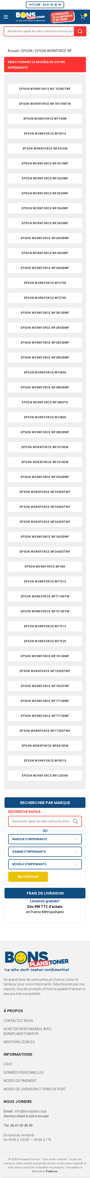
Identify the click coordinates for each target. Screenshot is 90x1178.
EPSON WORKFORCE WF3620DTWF (45, 522)
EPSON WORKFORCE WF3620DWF (45, 536)
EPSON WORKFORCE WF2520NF (45, 178)
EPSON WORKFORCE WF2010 (45, 133)
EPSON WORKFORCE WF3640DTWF (45, 551)
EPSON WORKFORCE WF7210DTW (45, 611)
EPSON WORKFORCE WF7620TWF (45, 686)
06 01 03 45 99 (21, 1125)
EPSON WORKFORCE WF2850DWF (45, 357)
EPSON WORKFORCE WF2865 (45, 417)
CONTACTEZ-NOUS (18, 1021)
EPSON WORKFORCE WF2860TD (45, 402)
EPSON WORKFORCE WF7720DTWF (45, 731)
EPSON (27, 51)
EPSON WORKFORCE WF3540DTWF (45, 507)
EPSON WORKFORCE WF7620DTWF (45, 671)
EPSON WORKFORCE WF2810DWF (45, 312)
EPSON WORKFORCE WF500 (45, 566)
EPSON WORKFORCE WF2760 (45, 298)
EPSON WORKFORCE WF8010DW (45, 745)
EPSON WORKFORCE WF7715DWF (45, 716)
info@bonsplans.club (31, 1111)
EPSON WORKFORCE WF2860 (45, 372)
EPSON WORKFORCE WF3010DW (45, 447)
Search (80, 31)
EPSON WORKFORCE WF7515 (45, 626)
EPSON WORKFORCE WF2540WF (45, 208)
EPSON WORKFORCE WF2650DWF (45, 238)
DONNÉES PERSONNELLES (24, 1072)
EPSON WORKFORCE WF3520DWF (45, 477)
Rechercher (28, 876)
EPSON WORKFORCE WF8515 (45, 760)
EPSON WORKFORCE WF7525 (45, 641)
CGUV (8, 1064)
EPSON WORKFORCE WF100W (45, 118)
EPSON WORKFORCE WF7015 (45, 581)
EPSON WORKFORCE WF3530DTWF (45, 492)
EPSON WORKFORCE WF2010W (45, 148)
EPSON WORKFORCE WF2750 (45, 283)
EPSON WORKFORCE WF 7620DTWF (45, 89)
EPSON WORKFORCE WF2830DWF (45, 327)
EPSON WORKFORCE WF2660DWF (45, 268)
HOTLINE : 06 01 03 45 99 (45, 4)
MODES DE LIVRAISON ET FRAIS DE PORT (35, 1089)
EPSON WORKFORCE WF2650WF (45, 253)
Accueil (13, 51)
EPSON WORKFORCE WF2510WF (45, 163)
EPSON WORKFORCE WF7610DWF (45, 656)
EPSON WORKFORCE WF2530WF (45, 193)
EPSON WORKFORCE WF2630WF (45, 223)
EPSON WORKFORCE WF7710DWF (45, 701)
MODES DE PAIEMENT (20, 1081)
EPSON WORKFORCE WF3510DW (45, 462)
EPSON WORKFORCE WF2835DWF (45, 342)
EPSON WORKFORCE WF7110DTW (45, 596)
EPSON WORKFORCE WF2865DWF (45, 432)
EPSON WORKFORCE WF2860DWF (45, 387)
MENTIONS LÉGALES (19, 1042)
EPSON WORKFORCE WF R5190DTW (45, 103)
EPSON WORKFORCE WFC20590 (45, 775)
